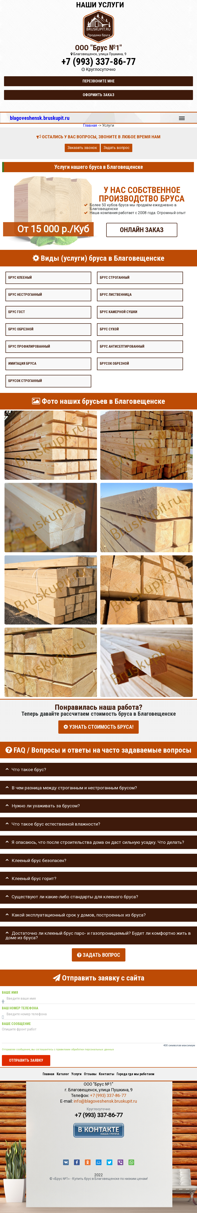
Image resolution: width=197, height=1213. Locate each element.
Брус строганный (114, 277)
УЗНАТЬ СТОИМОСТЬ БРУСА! (98, 727)
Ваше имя (10, 992)
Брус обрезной (20, 329)
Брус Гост (16, 312)
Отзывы (90, 1073)
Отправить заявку (26, 1059)
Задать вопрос (116, 147)
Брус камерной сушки (118, 312)
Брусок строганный (25, 381)
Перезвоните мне (98, 81)
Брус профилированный (29, 346)
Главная (48, 1073)
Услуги (76, 1073)
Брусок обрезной (114, 364)
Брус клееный (20, 277)
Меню (182, 116)
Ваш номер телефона (20, 1007)
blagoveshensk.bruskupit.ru (39, 118)
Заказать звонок (82, 147)
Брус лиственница (116, 295)
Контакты (106, 1073)
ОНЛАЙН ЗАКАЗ (142, 230)
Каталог (63, 1073)
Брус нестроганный (25, 295)
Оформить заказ (98, 95)
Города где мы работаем (135, 1073)
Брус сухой (109, 329)
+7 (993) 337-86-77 (98, 61)
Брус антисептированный (122, 346)
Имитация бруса (22, 364)
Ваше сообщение (16, 1023)
